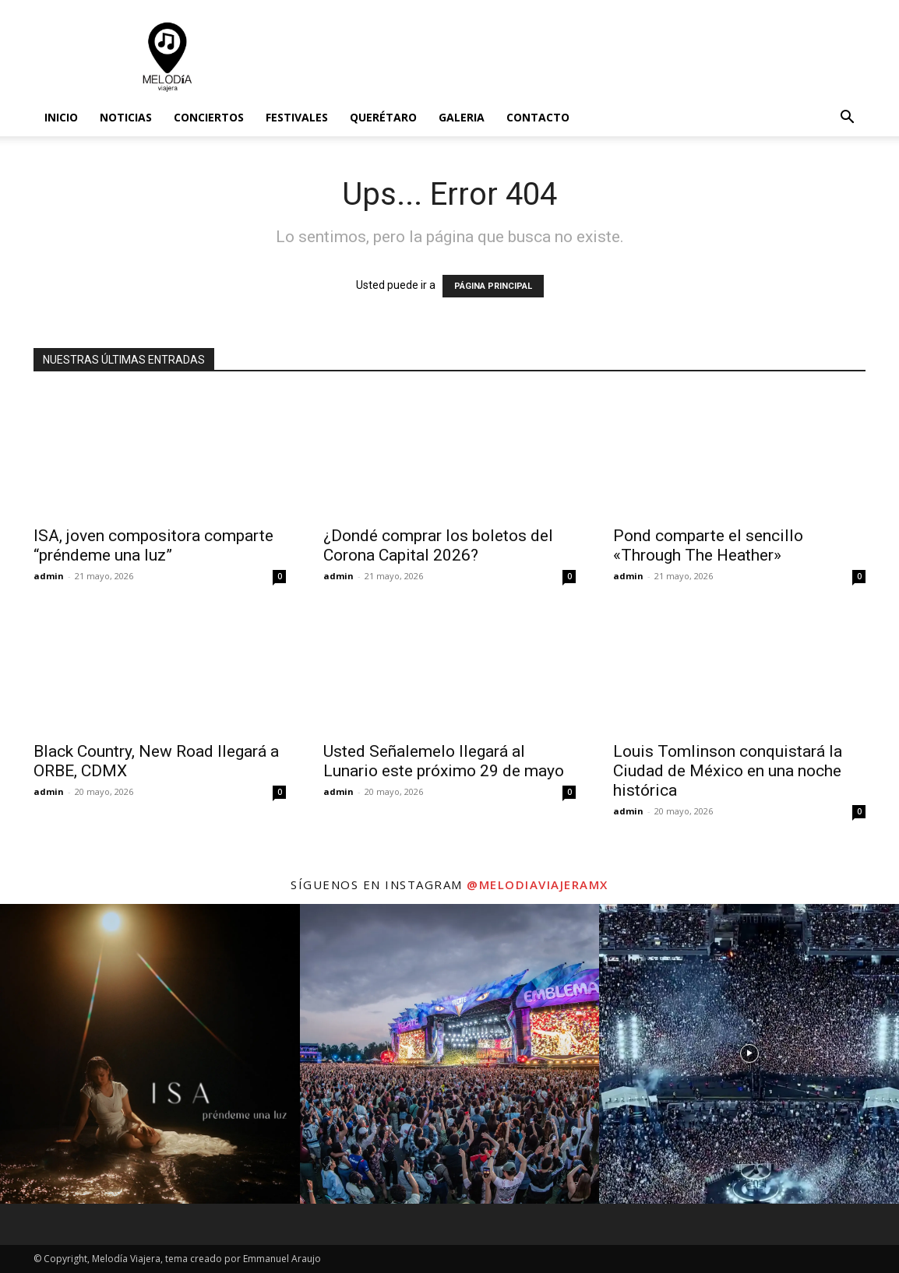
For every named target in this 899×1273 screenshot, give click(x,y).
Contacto (537, 117)
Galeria (462, 117)
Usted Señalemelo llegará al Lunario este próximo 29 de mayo (443, 761)
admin (48, 576)
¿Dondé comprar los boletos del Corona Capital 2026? (438, 545)
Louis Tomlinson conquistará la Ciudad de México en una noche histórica (727, 771)
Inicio (61, 117)
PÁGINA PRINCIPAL (493, 286)
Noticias (126, 117)
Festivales (297, 117)
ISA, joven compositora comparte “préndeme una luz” (153, 545)
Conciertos (209, 117)
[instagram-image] (150, 1054)
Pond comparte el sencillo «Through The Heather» (708, 545)
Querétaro (383, 117)
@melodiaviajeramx (537, 884)
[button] (847, 118)
